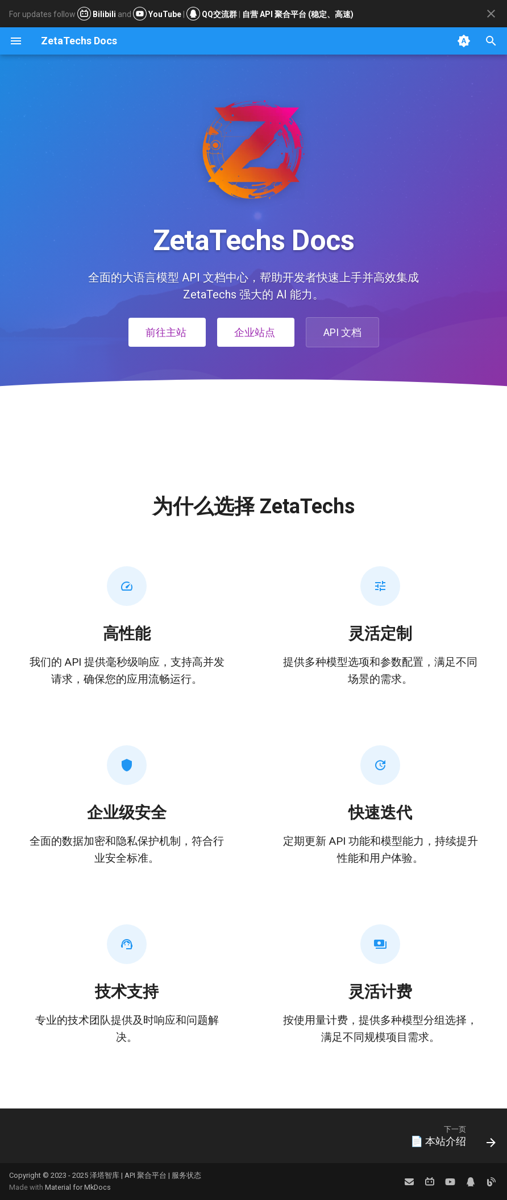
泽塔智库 (104, 1175)
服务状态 (186, 1175)
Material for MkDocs (78, 1187)
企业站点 (255, 332)
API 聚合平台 (145, 1175)
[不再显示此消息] (491, 13)
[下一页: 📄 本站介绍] (450, 1139)
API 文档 (342, 332)
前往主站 (167, 332)
